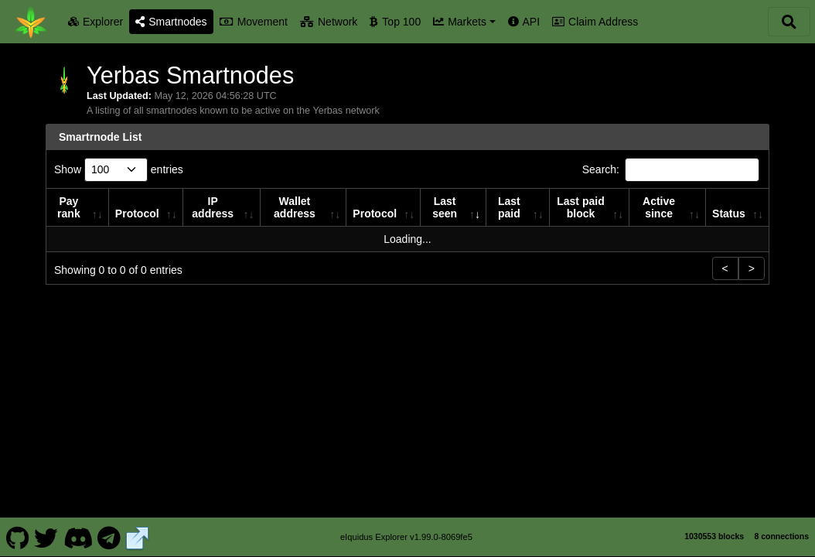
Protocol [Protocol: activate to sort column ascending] (137, 213)
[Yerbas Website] (137, 537)
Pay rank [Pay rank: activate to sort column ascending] (68, 207)
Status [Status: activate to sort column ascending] (728, 213)
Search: (670, 170)
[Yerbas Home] (31, 21)
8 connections (781, 536)
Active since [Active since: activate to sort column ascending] (659, 207)
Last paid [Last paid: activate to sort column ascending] (509, 207)
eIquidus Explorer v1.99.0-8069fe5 (406, 537)
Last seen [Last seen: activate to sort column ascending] (444, 207)
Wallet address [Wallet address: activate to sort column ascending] (294, 207)
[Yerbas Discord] (78, 537)
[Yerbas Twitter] (46, 537)
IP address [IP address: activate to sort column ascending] (213, 207)
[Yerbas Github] (17, 537)
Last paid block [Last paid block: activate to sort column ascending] (580, 207)
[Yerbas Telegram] (109, 537)
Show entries (118, 170)
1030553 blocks (714, 536)
